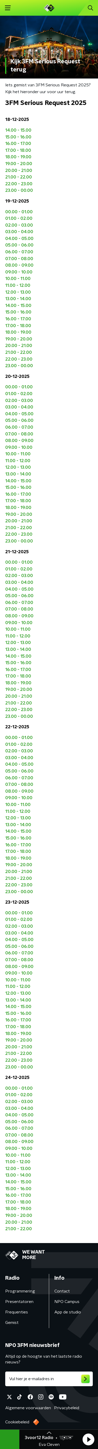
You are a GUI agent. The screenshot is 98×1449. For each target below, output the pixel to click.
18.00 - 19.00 (18, 157)
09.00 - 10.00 (18, 272)
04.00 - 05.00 (19, 239)
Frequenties (16, 1312)
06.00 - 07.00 (19, 252)
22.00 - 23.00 (18, 184)
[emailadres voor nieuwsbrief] (49, 1379)
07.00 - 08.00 (19, 259)
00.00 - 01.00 (19, 212)
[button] (88, 1439)
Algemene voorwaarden (28, 1408)
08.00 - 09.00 (19, 265)
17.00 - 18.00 (18, 150)
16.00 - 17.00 (18, 144)
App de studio (67, 1312)
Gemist (12, 1323)
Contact (62, 1291)
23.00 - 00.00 (19, 190)
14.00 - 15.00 (18, 130)
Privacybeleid (66, 1408)
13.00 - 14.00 (18, 299)
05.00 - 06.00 (19, 245)
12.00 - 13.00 (18, 292)
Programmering (20, 1291)
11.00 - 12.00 (17, 285)
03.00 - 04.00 (19, 232)
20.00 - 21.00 (18, 171)
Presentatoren (19, 1302)
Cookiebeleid (17, 1422)
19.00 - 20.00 (18, 164)
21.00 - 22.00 (18, 177)
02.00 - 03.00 (19, 225)
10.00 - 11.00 (18, 279)
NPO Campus (66, 1302)
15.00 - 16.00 (18, 137)
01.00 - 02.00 (18, 218)
